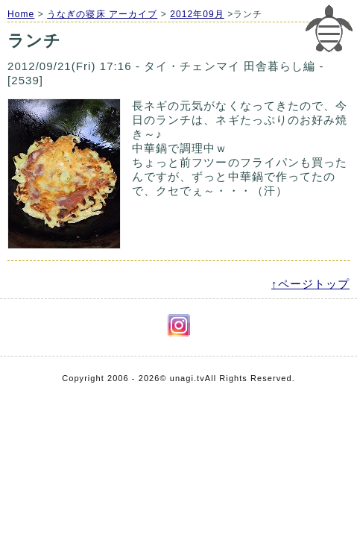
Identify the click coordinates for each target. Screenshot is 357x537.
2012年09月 (197, 14)
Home (20, 14)
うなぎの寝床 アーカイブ (102, 14)
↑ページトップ (310, 283)
